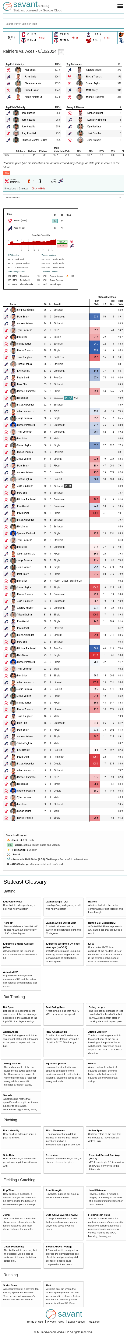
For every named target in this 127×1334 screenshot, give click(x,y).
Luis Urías (22, 336)
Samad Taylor (32, 90)
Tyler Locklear (24, 330)
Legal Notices (76, 1321)
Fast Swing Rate (55, 1007)
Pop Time (8, 1190)
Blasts (92, 1063)
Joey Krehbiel (29, 133)
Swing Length (97, 1007)
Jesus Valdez (24, 458)
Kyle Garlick (23, 370)
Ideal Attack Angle (56, 1031)
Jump (6, 1214)
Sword (16, 854)
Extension (51, 1155)
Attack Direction (97, 1031)
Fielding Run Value (99, 1214)
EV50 (91, 943)
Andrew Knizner (94, 69)
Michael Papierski (95, 96)
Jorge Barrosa (24, 418)
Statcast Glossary (25, 882)
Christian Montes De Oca (34, 140)
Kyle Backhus (94, 126)
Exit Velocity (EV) (13, 901)
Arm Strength (53, 1190)
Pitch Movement (55, 1130)
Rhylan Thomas (94, 76)
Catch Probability (14, 1246)
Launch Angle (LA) (56, 901)
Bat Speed (9, 1007)
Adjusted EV (10, 972)
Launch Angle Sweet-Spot (61, 922)
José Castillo (28, 113)
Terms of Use (35, 1321)
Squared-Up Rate (56, 1063)
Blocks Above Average (59, 1246)
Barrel (18, 844)
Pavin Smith (31, 76)
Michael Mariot (95, 113)
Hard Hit (17, 840)
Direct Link (10, 188)
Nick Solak (30, 69)
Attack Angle (10, 1031)
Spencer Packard (26, 425)
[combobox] (63, 23)
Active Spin (95, 1130)
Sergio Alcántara (26, 309)
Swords (7, 1095)
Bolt (48, 1285)
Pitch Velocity (11, 1130)
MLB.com (94, 1321)
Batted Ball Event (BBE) (102, 922)
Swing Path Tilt (12, 1063)
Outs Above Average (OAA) (62, 1214)
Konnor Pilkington (96, 119)
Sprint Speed (10, 1285)
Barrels (92, 901)
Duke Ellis (22, 384)
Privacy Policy (56, 1321)
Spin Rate (9, 1155)
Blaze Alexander (33, 83)
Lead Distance (97, 1190)
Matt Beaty (92, 90)
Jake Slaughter (25, 357)
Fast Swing (18, 849)
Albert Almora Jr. (33, 96)
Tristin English (24, 364)
